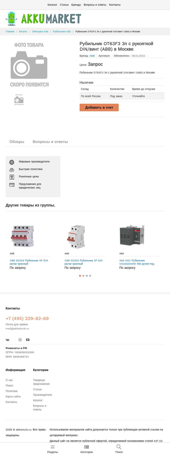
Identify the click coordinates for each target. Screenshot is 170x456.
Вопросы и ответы (95, 4)
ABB (12, 253)
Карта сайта (13, 396)
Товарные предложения (41, 382)
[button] (80, 276)
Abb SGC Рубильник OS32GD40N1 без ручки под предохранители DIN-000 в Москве (136, 262)
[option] (40, 64)
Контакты (114, 4)
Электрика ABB (40, 31)
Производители (42, 394)
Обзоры (16, 141)
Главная (10, 31)
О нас (9, 380)
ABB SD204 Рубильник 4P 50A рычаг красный (29, 262)
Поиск (9, 385)
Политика (11, 391)
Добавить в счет (99, 107)
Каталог (52, 4)
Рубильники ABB (62, 31)
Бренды (76, 4)
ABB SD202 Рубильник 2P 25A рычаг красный (84, 262)
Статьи (64, 4)
